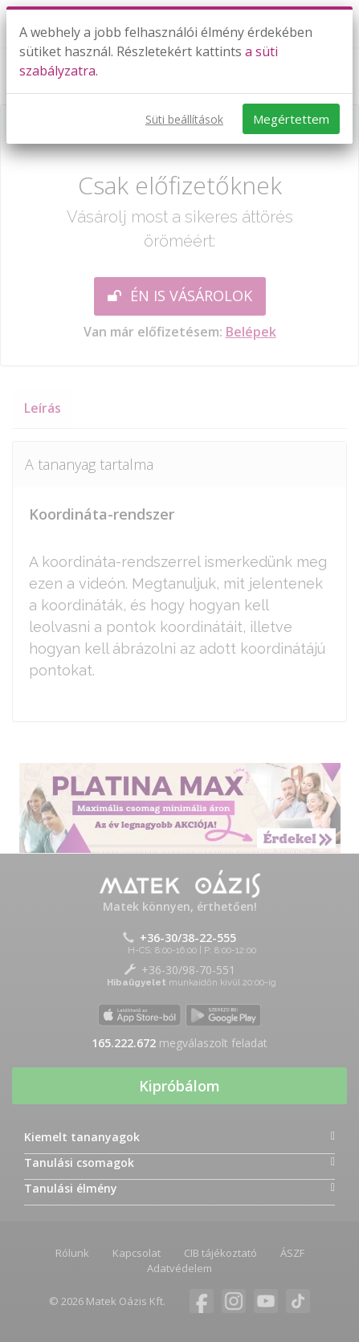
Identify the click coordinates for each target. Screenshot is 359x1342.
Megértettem (291, 119)
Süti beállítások (184, 119)
